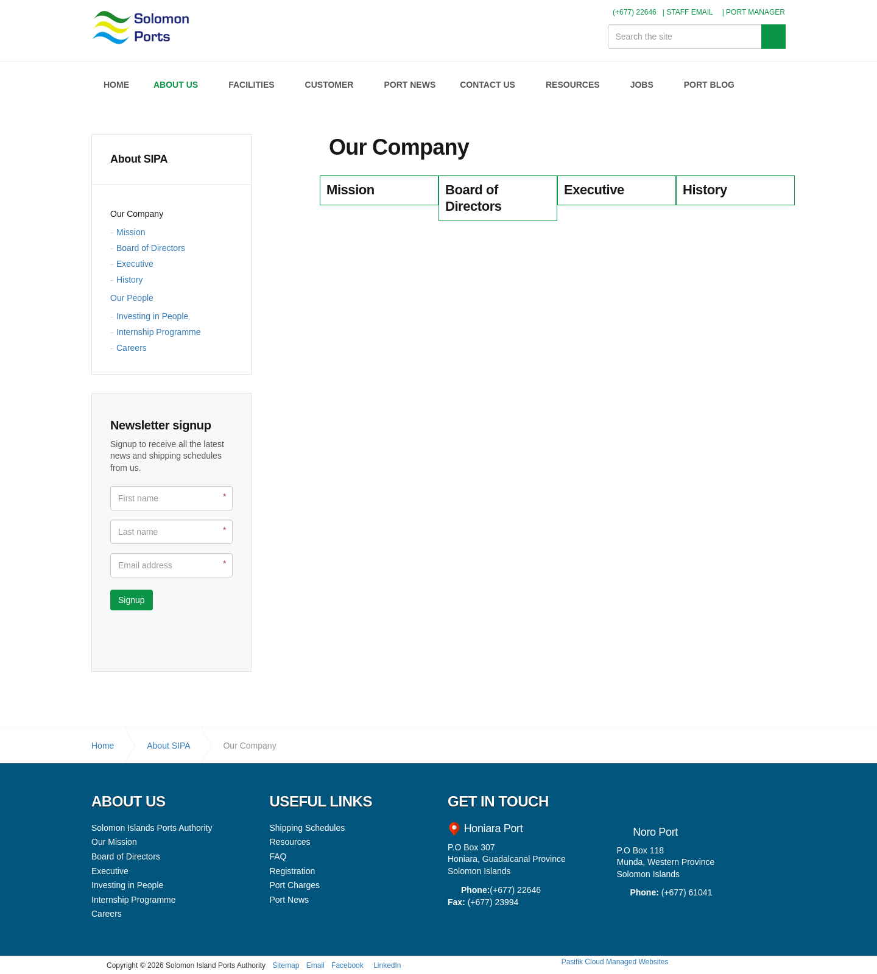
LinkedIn (387, 965)
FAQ (278, 856)
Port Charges (295, 885)
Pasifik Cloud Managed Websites (615, 962)
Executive (134, 264)
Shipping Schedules (307, 828)
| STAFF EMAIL (688, 12)
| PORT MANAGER (753, 12)
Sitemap (285, 965)
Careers (131, 348)
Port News (289, 900)
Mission (130, 232)
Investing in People (152, 316)
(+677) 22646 (630, 12)
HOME (116, 85)
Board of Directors (150, 248)
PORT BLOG (709, 85)
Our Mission (114, 842)
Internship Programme (158, 332)
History (129, 279)
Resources (290, 842)
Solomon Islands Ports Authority (142, 30)
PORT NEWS (409, 85)
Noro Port (655, 832)
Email (315, 965)
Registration (292, 871)
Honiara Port (492, 828)
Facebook (347, 965)
